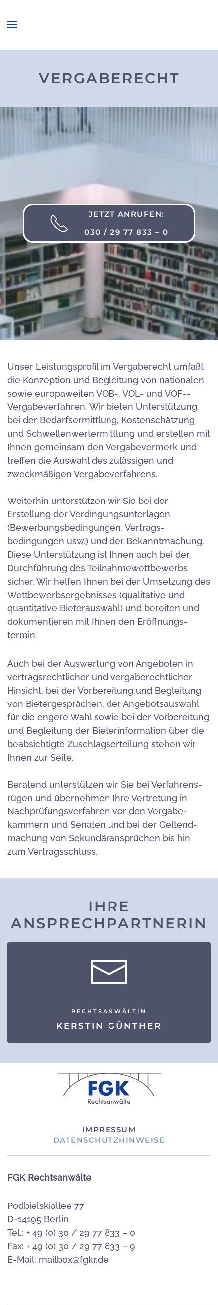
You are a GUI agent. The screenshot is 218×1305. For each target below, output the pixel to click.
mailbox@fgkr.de (74, 1259)
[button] (12, 25)
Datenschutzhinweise (109, 1140)
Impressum (109, 1129)
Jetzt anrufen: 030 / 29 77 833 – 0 (109, 223)
